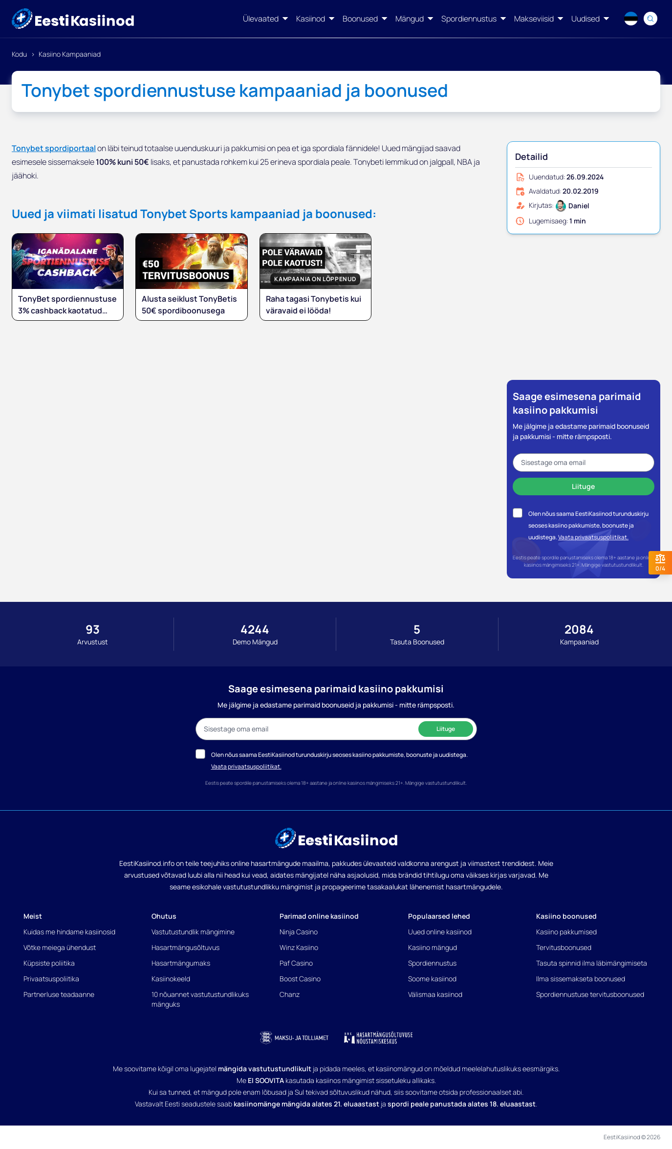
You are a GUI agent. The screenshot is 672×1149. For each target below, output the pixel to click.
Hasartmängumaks (181, 963)
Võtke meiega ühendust (59, 947)
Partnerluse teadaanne (58, 994)
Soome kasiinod (432, 978)
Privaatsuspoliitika (51, 978)
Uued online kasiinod (440, 931)
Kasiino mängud (432, 947)
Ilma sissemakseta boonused (580, 978)
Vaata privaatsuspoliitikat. (593, 537)
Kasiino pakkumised (566, 931)
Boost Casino (300, 978)
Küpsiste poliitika (49, 963)
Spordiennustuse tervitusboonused (590, 994)
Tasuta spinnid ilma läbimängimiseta (591, 963)
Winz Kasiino (299, 947)
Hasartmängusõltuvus (185, 947)
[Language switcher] (631, 18)
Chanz (290, 994)
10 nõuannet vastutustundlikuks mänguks (200, 999)
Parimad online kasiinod (319, 916)
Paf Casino (296, 963)
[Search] (650, 18)
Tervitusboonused (563, 947)
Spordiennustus (432, 963)
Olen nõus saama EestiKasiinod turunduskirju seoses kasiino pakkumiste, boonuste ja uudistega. (588, 525)
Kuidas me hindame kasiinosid (69, 931)
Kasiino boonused (566, 916)
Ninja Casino (299, 931)
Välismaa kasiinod (435, 994)
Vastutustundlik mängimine (193, 931)
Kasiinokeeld (171, 978)
